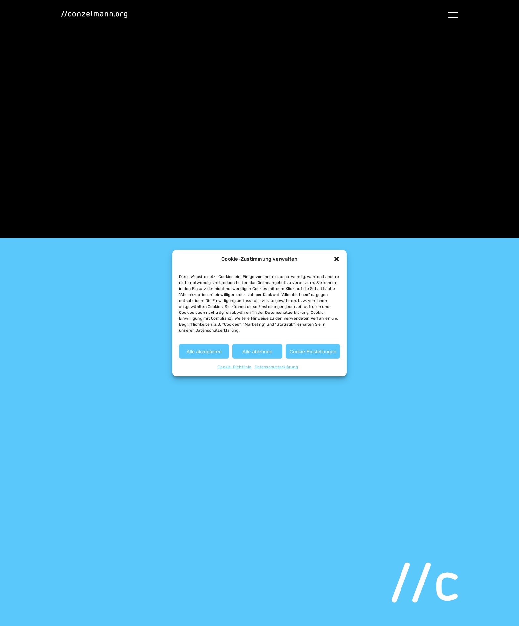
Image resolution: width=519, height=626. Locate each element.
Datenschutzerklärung (276, 367)
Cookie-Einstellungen (312, 351)
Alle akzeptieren (204, 351)
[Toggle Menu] (453, 15)
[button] (336, 259)
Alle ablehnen (257, 351)
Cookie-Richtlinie (234, 367)
